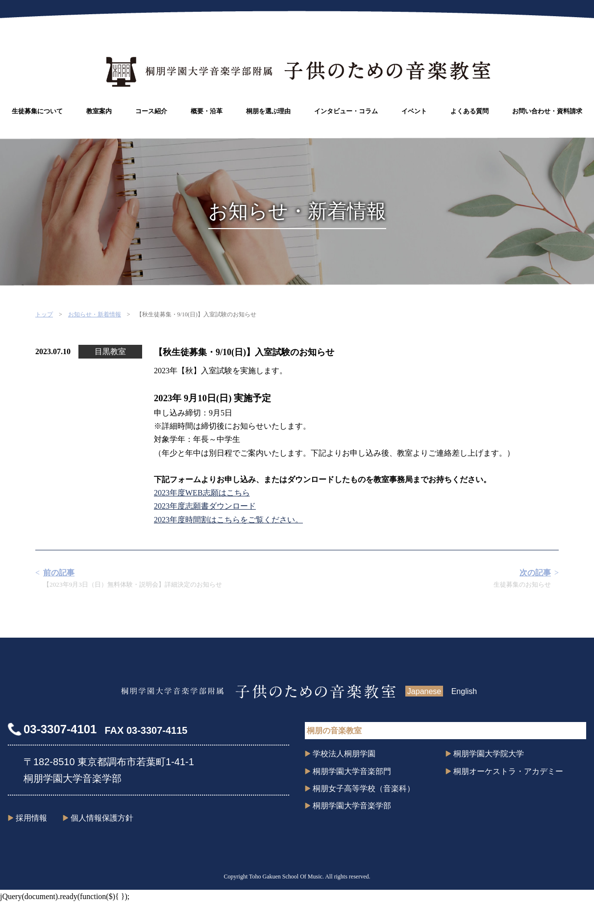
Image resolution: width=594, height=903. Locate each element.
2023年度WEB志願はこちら (202, 493)
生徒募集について (37, 111)
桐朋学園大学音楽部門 (352, 771)
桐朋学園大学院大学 (488, 753)
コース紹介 (151, 111)
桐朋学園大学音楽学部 (352, 805)
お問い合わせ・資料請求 (547, 111)
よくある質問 (469, 111)
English (464, 691)
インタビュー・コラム (346, 111)
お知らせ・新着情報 (94, 314)
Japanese (424, 691)
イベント (414, 111)
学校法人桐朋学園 (344, 753)
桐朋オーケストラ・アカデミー (508, 771)
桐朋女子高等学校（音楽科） (364, 788)
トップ (44, 314)
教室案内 (99, 111)
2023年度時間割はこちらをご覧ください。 (228, 520)
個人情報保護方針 (102, 818)
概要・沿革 (207, 111)
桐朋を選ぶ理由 (268, 111)
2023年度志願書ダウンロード (205, 506)
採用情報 (31, 818)
